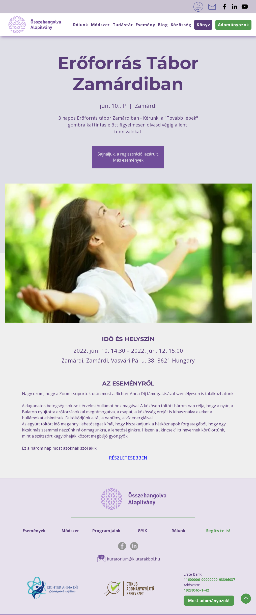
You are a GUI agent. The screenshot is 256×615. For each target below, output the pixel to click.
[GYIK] (142, 531)
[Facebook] (224, 6)
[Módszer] (70, 531)
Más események (128, 160)
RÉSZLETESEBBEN (128, 458)
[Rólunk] (178, 531)
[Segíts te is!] (218, 531)
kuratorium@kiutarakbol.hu (133, 559)
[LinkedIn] (234, 6)
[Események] (34, 531)
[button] (181, 25)
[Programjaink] (106, 531)
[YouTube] (244, 6)
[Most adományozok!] (209, 601)
